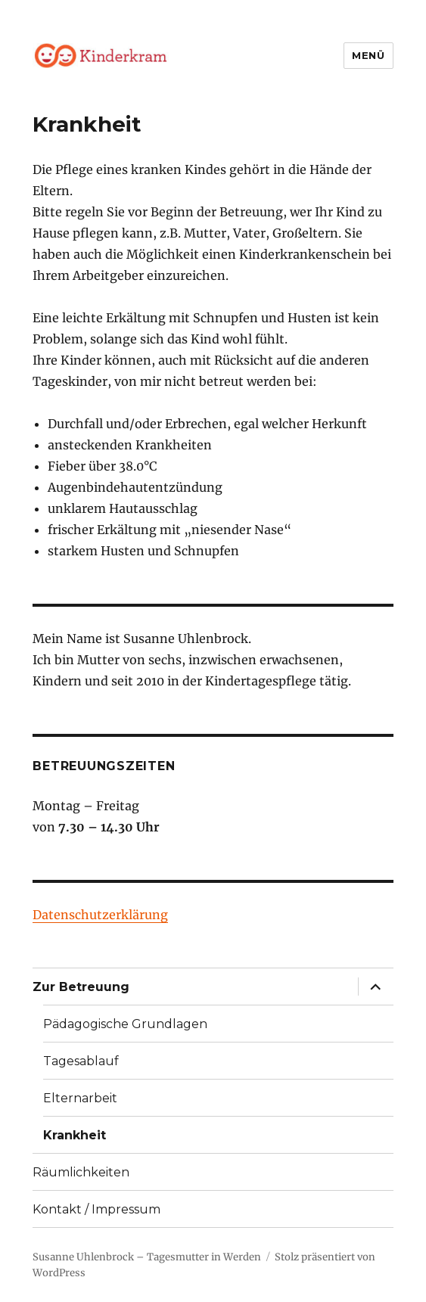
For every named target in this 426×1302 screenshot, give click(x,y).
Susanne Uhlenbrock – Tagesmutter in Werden (147, 1257)
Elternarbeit (80, 1098)
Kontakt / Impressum (96, 1209)
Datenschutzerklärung (100, 914)
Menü (368, 55)
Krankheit (74, 1135)
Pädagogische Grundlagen (125, 1024)
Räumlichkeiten (81, 1172)
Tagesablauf (81, 1061)
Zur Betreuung (81, 987)
